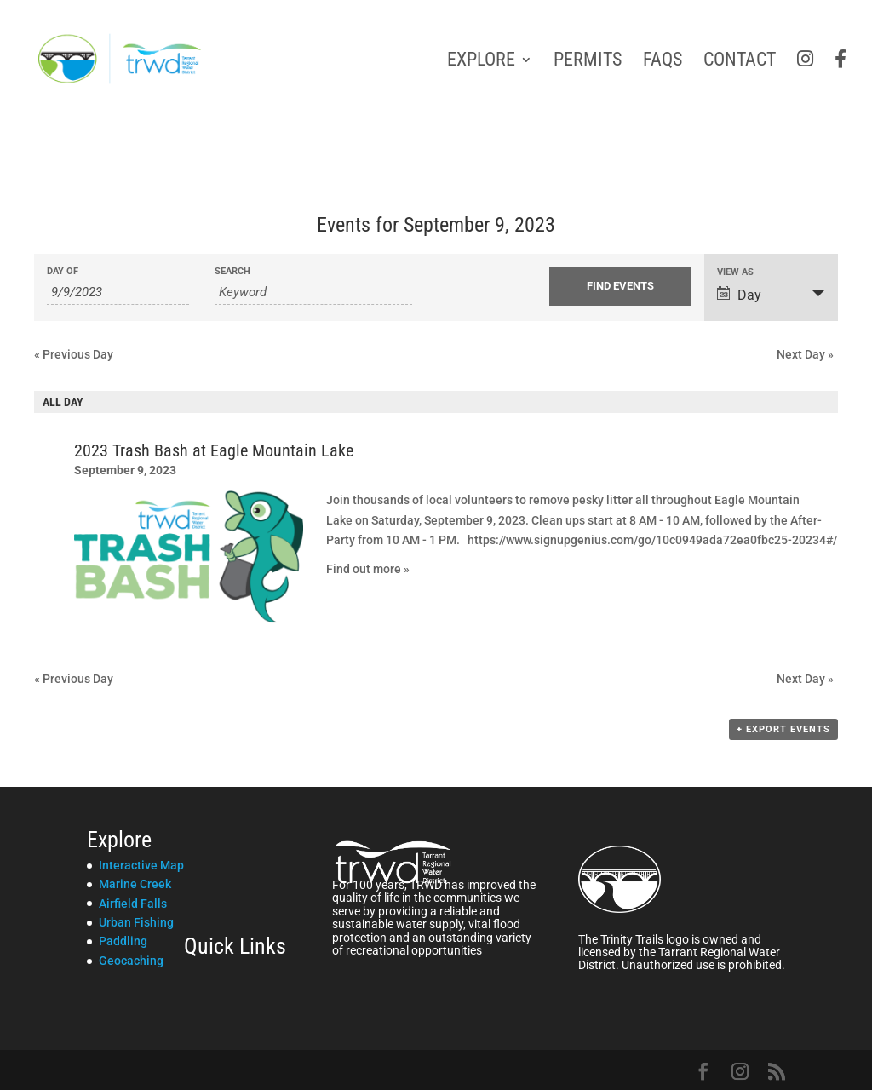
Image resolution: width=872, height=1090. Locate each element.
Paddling (123, 941)
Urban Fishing (136, 922)
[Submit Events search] (620, 286)
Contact (739, 62)
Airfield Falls (133, 903)
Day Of (62, 271)
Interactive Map (141, 865)
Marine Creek (135, 884)
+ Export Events (783, 729)
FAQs (662, 62)
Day (739, 294)
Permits (588, 62)
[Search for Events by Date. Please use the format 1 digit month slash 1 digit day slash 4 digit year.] (118, 292)
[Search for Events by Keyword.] (313, 292)
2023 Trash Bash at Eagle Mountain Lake (213, 451)
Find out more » (368, 569)
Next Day (805, 354)
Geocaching (131, 960)
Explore (481, 62)
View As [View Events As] (735, 272)
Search (232, 271)
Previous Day (73, 354)
